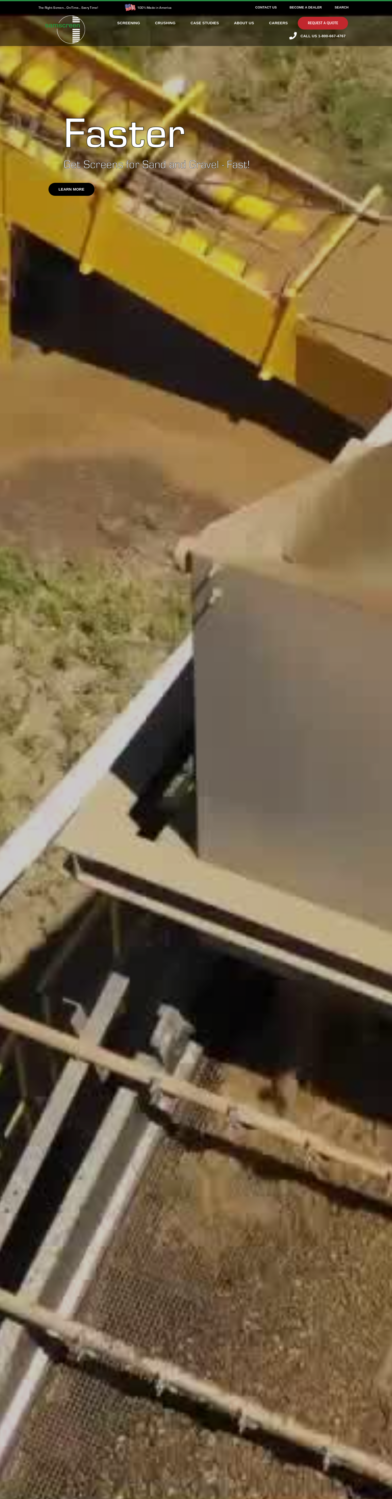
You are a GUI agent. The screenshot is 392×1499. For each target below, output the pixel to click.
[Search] (342, 7)
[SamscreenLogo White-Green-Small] (65, 17)
